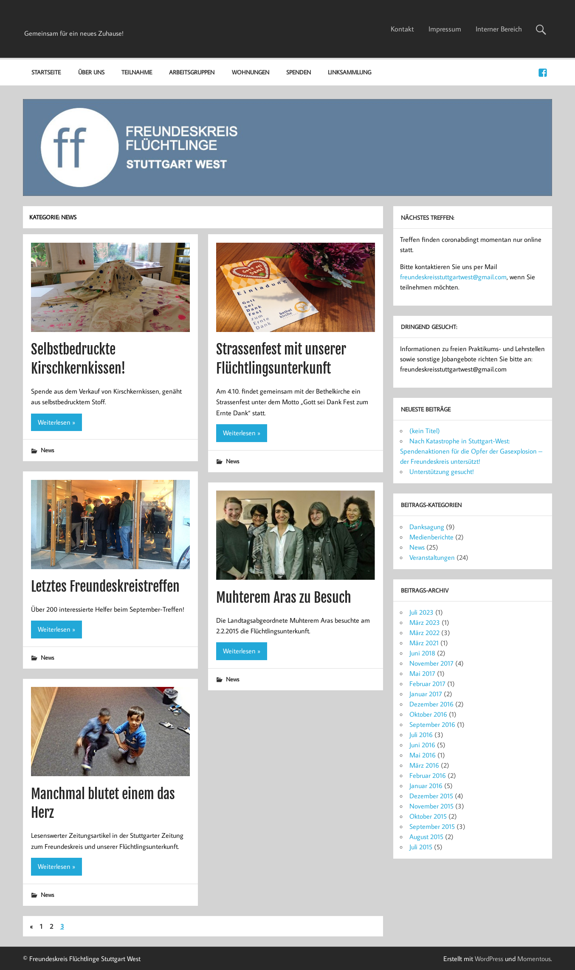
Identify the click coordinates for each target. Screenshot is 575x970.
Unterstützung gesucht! (441, 471)
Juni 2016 (422, 744)
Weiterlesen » (56, 422)
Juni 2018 (422, 653)
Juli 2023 (421, 612)
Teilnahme (136, 72)
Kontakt (402, 29)
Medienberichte (431, 537)
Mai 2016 (422, 755)
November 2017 (431, 663)
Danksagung (426, 526)
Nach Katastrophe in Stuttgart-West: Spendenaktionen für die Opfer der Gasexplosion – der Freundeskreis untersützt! (471, 451)
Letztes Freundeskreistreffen (105, 586)
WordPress (489, 958)
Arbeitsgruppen (191, 72)
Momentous (534, 958)
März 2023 (424, 622)
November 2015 (431, 806)
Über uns (91, 72)
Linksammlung (349, 72)
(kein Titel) (424, 430)
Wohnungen (250, 72)
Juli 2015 (420, 846)
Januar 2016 (426, 785)
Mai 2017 (422, 673)
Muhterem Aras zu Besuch (283, 597)
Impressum (444, 29)
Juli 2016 (421, 734)
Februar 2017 (427, 683)
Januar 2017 (425, 693)
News (47, 450)
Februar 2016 (427, 775)
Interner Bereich (499, 29)
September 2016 (432, 724)
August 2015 (426, 836)
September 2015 (432, 826)
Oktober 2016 (428, 714)
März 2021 (424, 642)
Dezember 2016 (431, 704)
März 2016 (424, 765)
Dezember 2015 (431, 795)
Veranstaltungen (432, 557)
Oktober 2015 (428, 816)
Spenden (298, 72)
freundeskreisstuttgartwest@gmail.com (453, 276)
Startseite (46, 72)
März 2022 (424, 632)
